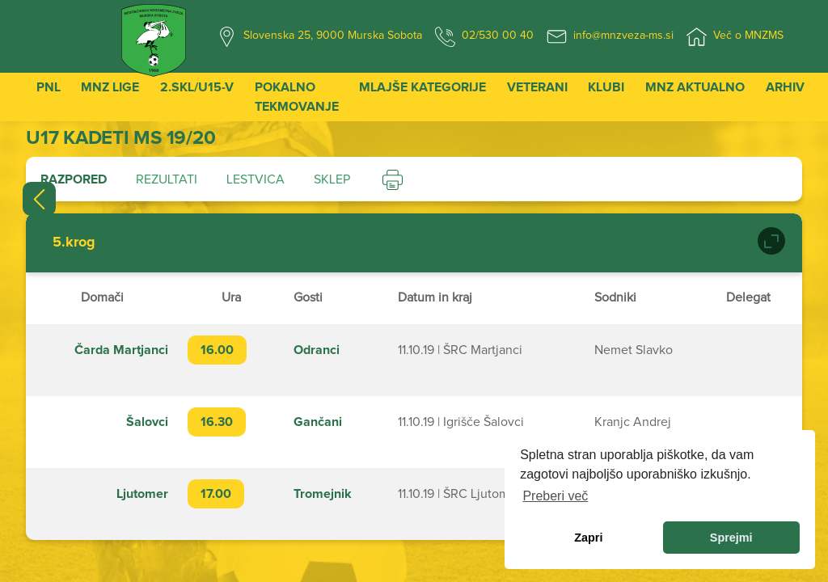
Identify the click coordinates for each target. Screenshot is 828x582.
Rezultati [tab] (166, 179)
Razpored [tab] (73, 179)
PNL (48, 87)
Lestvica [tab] (255, 179)
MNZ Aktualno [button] (695, 87)
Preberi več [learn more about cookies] (555, 496)
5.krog (74, 242)
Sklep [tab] (332, 179)
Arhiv (785, 87)
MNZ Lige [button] (110, 87)
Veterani (537, 87)
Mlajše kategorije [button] (422, 87)
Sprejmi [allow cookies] (731, 537)
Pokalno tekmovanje (297, 97)
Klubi (606, 87)
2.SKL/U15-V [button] (197, 87)
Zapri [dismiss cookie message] (588, 537)
